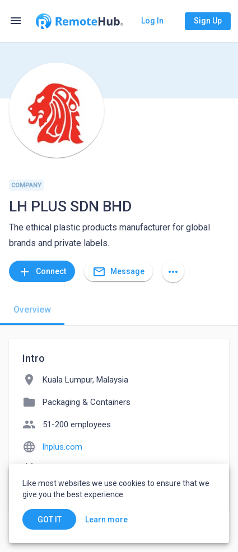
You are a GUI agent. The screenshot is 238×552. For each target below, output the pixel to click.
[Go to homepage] (79, 21)
